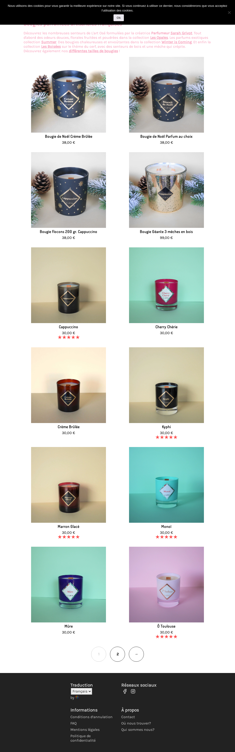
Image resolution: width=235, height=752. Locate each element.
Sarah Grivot (181, 33)
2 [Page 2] (118, 654)
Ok (119, 18)
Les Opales (159, 37)
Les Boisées (51, 46)
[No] (229, 12)
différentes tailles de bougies (93, 51)
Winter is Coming (177, 42)
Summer (48, 42)
